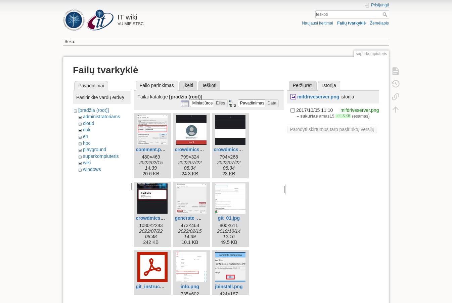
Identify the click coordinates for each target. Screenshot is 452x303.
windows (92, 169)
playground (94, 149)
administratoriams (101, 116)
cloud (88, 123)
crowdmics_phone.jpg (160, 218)
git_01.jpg (229, 218)
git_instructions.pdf (158, 286)
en (85, 136)
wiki (87, 162)
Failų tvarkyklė (351, 23)
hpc (87, 143)
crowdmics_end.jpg (197, 149)
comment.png (151, 149)
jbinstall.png (228, 286)
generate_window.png (199, 218)
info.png (190, 286)
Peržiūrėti (303, 85)
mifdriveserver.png (318, 96)
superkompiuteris (101, 156)
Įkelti (188, 85)
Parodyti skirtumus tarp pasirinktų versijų (332, 129)
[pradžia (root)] (93, 110)
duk (87, 129)
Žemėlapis (379, 23)
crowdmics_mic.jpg (235, 149)
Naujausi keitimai (317, 23)
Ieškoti (385, 14)
